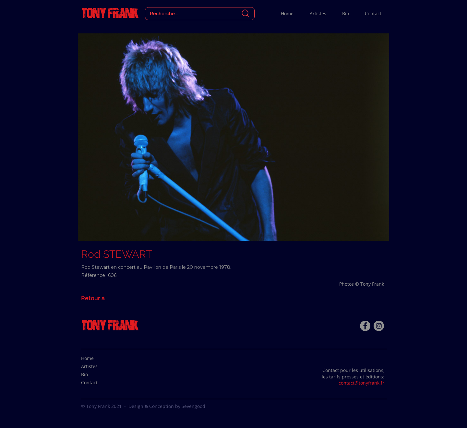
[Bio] (97, 374)
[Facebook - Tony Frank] (365, 326)
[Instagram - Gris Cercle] (379, 326)
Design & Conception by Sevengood (166, 406)
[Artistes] (97, 366)
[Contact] (97, 382)
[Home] (97, 358)
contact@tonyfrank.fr (361, 383)
